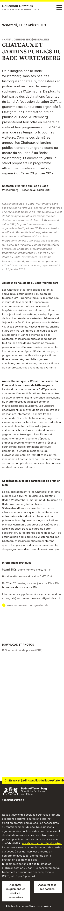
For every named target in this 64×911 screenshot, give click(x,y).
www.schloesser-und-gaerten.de (27, 605)
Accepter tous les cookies (47, 887)
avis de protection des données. (42, 843)
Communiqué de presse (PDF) (23, 650)
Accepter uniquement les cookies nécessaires (15, 891)
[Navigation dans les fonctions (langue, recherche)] (59, 8)
